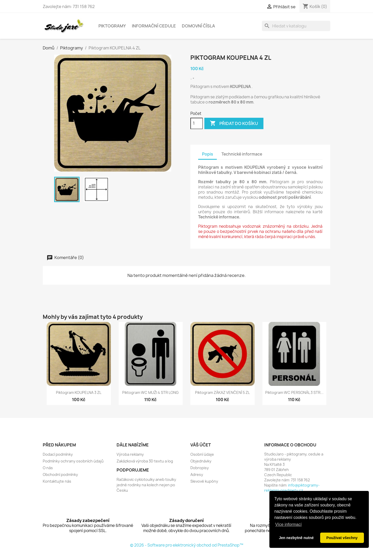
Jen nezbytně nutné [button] (296, 538)
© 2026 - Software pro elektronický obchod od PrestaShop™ (186, 545)
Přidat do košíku (234, 123)
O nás (48, 467)
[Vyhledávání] (296, 26)
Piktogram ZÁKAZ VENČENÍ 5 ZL (222, 392)
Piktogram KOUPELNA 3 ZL (78, 392)
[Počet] (196, 123)
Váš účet (200, 445)
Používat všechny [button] (342, 538)
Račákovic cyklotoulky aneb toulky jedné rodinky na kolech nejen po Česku (146, 485)
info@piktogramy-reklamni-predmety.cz (292, 488)
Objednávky (200, 461)
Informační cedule (154, 26)
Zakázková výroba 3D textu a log (145, 461)
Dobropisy (199, 467)
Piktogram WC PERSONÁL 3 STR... (294, 392)
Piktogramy (112, 26)
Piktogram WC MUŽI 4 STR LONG (150, 392)
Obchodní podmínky (60, 474)
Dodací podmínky (58, 454)
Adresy (196, 474)
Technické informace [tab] (241, 154)
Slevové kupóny (204, 481)
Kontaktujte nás (57, 481)
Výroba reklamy (130, 454)
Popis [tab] (207, 154)
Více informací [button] (288, 524)
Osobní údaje (202, 454)
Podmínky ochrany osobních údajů (73, 461)
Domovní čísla (198, 26)
